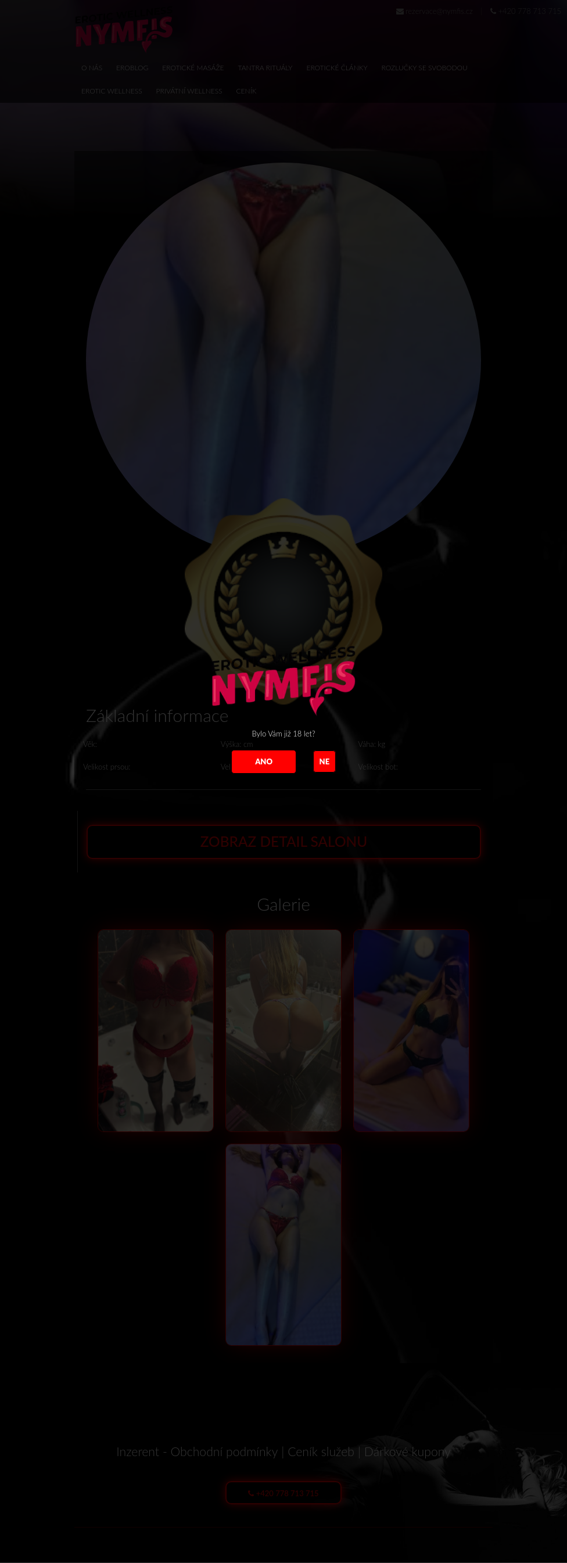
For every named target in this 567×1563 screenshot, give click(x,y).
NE (325, 761)
